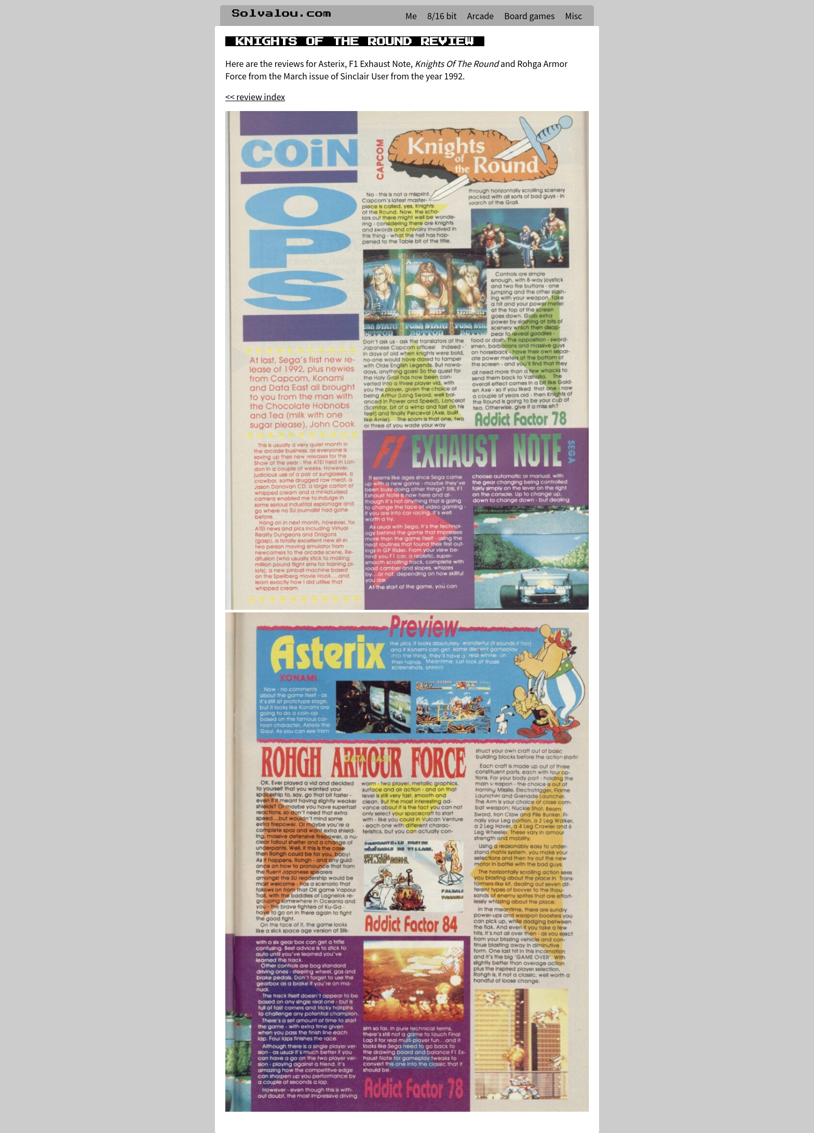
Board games (529, 15)
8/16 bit (442, 15)
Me (411, 15)
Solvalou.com (282, 13)
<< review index (255, 96)
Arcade (480, 15)
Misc (573, 15)
